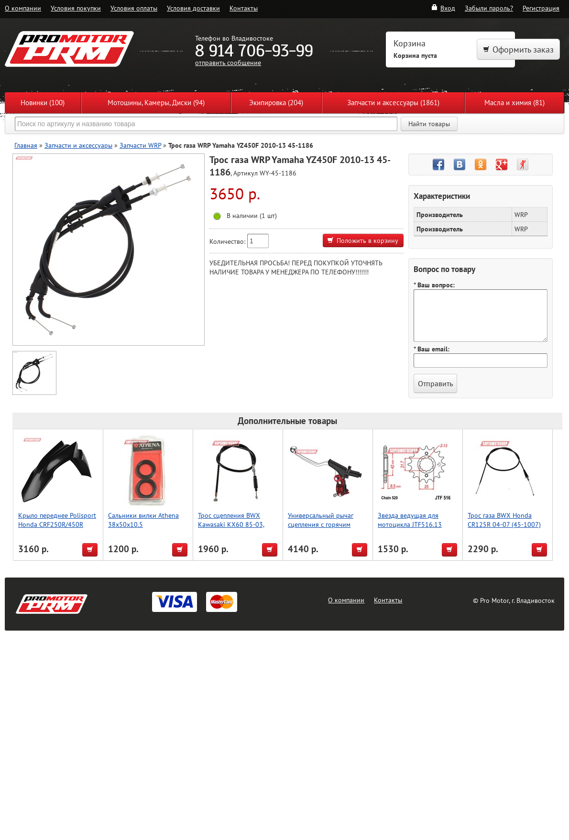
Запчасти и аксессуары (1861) (393, 102)
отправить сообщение (228, 62)
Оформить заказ (518, 49)
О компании (23, 7)
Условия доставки (193, 7)
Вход (443, 7)
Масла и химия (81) (514, 102)
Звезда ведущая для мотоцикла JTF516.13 (410, 520)
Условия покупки (76, 7)
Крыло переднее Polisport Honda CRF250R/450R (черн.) (57, 524)
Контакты (244, 7)
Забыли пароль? (489, 7)
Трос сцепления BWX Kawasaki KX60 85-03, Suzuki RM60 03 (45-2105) (237, 524)
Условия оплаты (133, 7)
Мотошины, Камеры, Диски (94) (156, 102)
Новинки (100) (43, 102)
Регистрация (541, 7)
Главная (25, 145)
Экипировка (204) (276, 102)
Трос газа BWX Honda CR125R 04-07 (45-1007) (504, 520)
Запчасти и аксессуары (78, 145)
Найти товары (429, 124)
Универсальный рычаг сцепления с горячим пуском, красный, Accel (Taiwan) (321, 529)
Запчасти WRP (140, 145)
